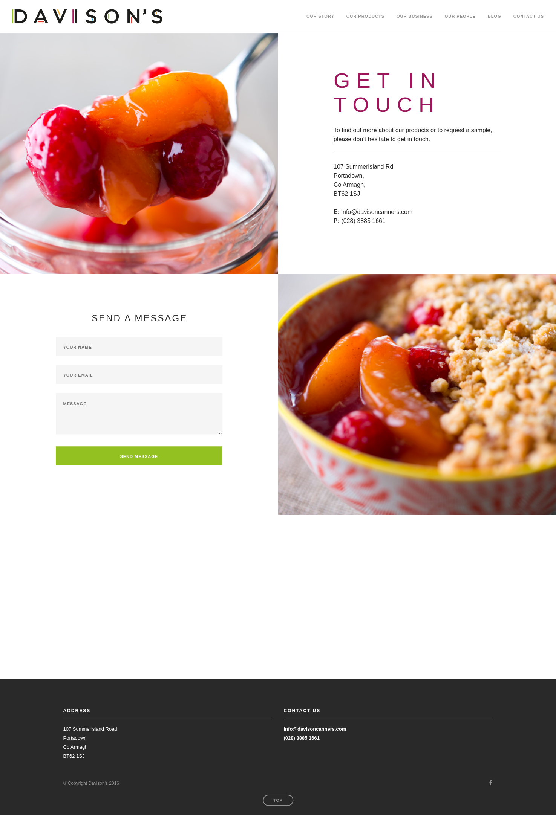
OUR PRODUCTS (365, 16)
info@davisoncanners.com (315, 729)
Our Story (320, 16)
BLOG (494, 16)
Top (278, 800)
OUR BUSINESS (415, 16)
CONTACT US (528, 16)
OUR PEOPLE (460, 16)
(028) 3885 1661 (302, 738)
